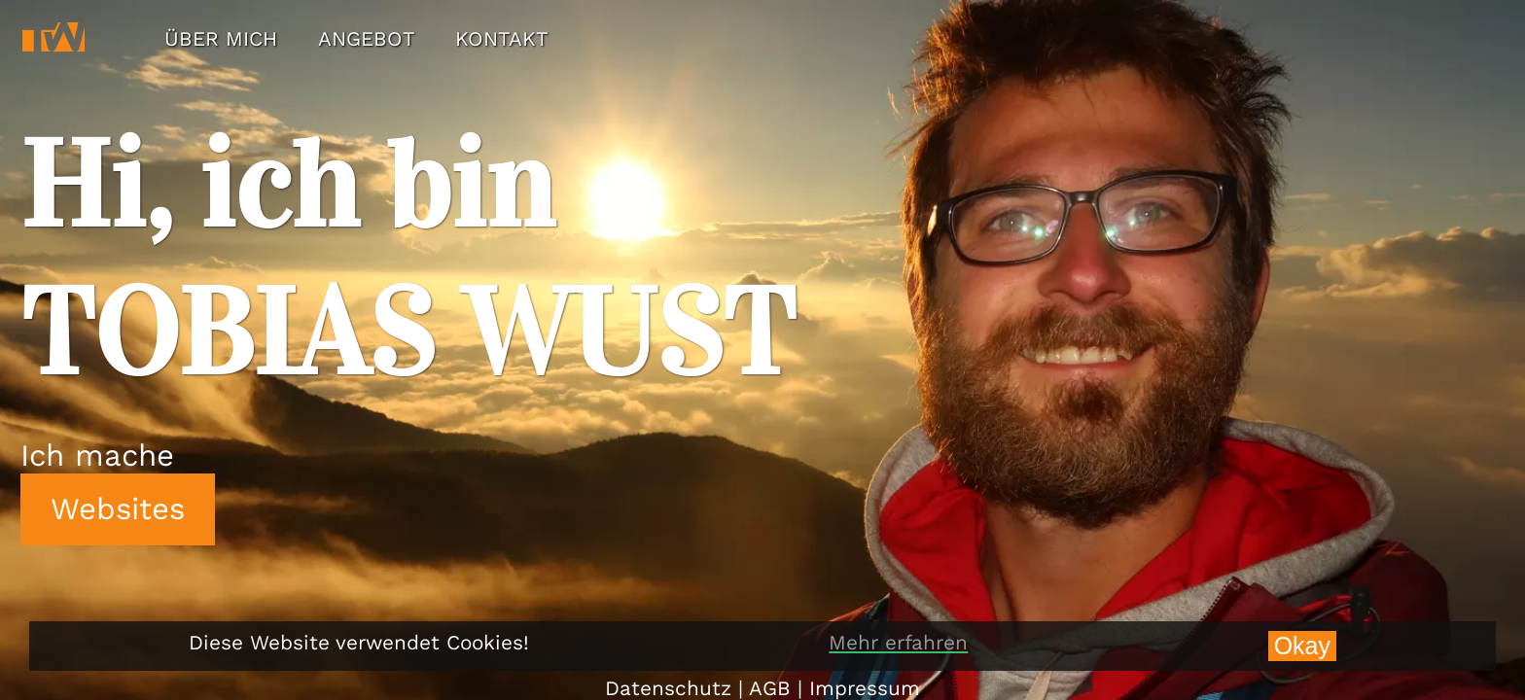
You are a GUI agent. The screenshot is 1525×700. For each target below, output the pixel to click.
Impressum (864, 688)
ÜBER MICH (220, 39)
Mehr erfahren (898, 642)
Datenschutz (668, 688)
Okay (1302, 645)
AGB (770, 688)
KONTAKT (502, 39)
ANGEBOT (366, 39)
